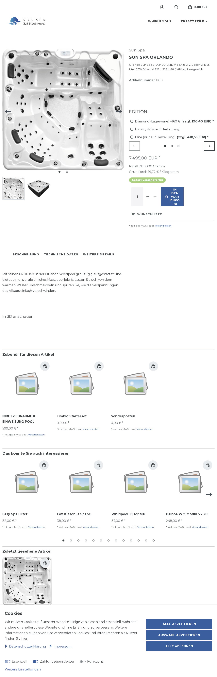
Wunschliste (147, 214)
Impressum (60, 646)
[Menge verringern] (155, 196)
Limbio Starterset (72, 416)
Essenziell (19, 661)
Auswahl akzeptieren (179, 635)
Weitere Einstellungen (23, 669)
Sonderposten (123, 416)
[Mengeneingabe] (137, 196)
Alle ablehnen (179, 646)
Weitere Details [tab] (98, 254)
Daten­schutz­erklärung (26, 646)
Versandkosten (163, 225)
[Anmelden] (162, 7)
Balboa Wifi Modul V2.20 (187, 514)
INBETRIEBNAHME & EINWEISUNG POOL (18, 419)
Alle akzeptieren (179, 624)
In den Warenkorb (172, 197)
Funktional (96, 661)
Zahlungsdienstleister (57, 661)
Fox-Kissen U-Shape (74, 514)
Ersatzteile (192, 21)
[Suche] (176, 7)
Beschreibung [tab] (25, 254)
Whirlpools (159, 21)
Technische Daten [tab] (61, 254)
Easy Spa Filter (14, 514)
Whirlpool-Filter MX (128, 514)
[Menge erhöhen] (148, 196)
